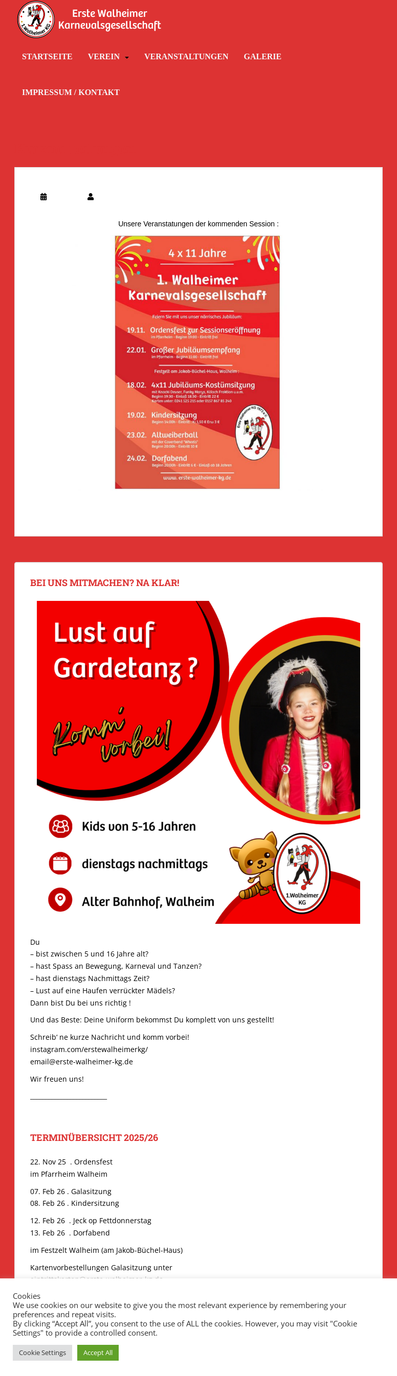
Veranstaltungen (186, 56)
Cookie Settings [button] (42, 1352)
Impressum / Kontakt (71, 92)
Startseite (47, 56)
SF (99, 196)
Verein (104, 56)
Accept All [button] (98, 1352)
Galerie (262, 56)
